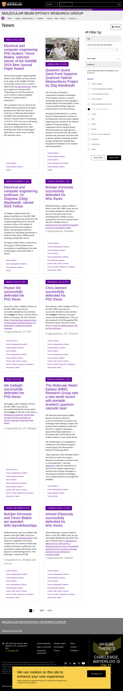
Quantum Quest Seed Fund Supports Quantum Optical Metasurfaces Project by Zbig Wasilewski (62, 77)
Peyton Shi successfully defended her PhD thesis (14, 293)
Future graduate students (99, 109)
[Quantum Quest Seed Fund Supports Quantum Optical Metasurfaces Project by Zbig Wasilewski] (62, 49)
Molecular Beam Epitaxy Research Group (34, 621)
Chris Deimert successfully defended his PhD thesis (56, 293)
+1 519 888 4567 (12, 651)
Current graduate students (100, 94)
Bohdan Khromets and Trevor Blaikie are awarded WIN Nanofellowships (20, 519)
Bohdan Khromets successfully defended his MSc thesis (59, 193)
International (95, 144)
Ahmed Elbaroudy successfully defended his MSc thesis (59, 519)
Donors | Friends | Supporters (101, 134)
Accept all (96, 674)
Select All (90, 79)
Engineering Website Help (12, 631)
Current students (96, 84)
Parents (94, 129)
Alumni (93, 124)
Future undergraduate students (101, 104)
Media (93, 149)
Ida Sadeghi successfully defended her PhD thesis (14, 391)
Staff (93, 119)
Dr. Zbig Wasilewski (23, 87)
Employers (94, 139)
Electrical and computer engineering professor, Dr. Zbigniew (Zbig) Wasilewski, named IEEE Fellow (20, 196)
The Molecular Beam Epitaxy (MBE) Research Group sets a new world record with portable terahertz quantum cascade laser (62, 396)
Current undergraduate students (102, 89)
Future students (96, 99)
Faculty (93, 114)
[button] (101, 4)
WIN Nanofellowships (23, 538)
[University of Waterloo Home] (12, 4)
